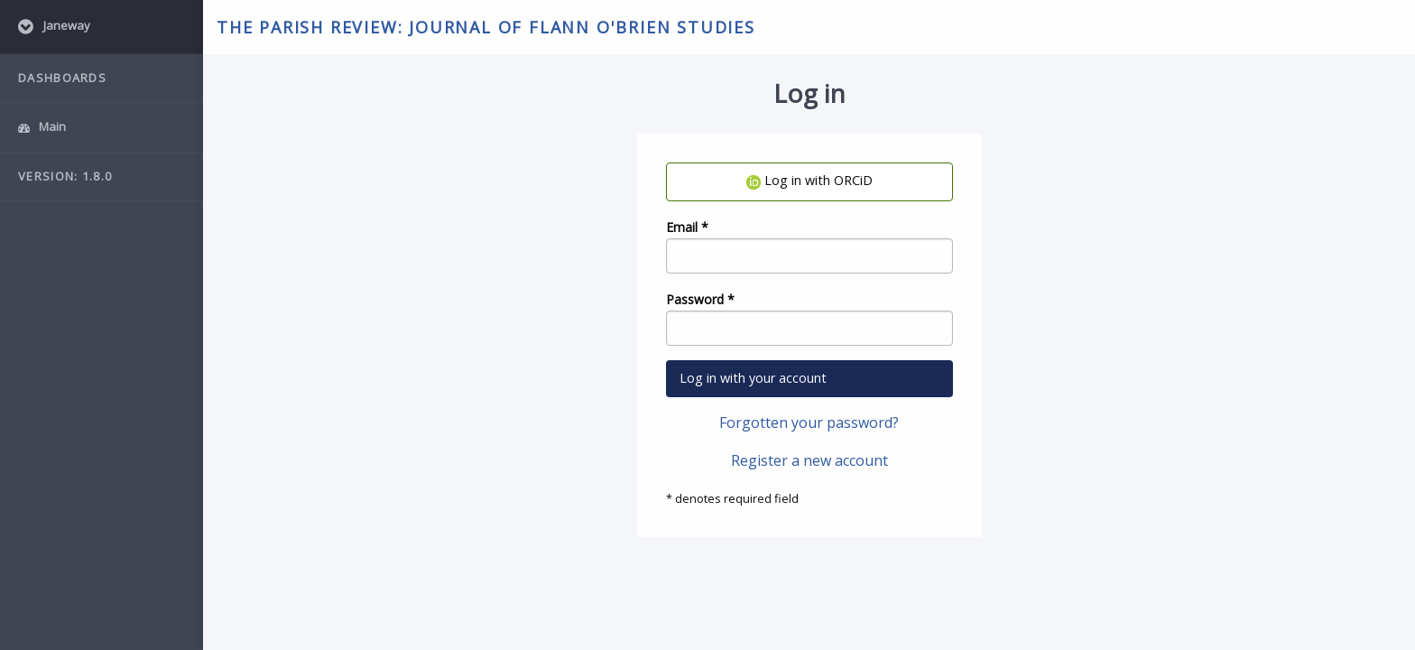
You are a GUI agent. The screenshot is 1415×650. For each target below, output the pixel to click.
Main (42, 126)
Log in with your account (753, 377)
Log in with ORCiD (809, 180)
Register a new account (809, 460)
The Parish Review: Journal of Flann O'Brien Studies (486, 27)
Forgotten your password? (809, 422)
